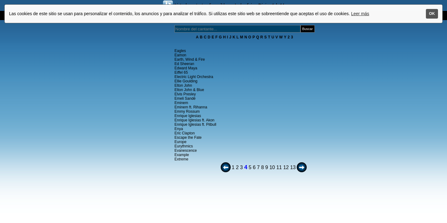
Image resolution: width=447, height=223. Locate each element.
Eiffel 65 (181, 72)
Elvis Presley (185, 94)
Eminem (181, 103)
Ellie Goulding (185, 81)
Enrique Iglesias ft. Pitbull (195, 124)
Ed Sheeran (184, 64)
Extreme (181, 159)
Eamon (180, 55)
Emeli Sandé (185, 98)
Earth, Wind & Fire (189, 59)
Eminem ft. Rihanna (190, 107)
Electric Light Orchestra (193, 77)
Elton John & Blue (189, 90)
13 (293, 167)
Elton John (183, 85)
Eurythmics (183, 146)
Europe (180, 142)
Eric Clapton (184, 133)
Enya (178, 129)
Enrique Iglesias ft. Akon (194, 120)
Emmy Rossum (187, 111)
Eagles (180, 51)
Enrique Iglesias (187, 116)
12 (286, 167)
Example (181, 155)
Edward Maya (185, 68)
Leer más (360, 13)
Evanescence (185, 150)
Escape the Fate (187, 137)
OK (432, 13)
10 (272, 167)
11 (279, 167)
